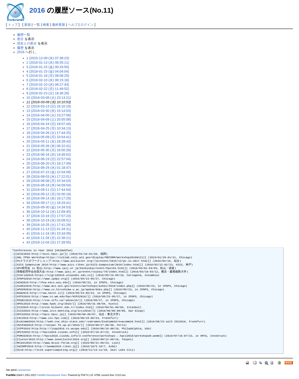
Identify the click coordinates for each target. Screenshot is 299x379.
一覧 (36, 24)
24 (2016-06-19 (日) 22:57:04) (48, 159)
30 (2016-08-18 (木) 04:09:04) (48, 185)
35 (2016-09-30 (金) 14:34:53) (48, 207)
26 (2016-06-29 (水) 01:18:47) (48, 167)
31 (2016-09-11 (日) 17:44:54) (48, 189)
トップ (13, 24)
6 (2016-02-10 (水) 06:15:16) (47, 80)
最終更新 (58, 24)
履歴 (20, 48)
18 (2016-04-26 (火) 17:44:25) (48, 133)
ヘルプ (73, 24)
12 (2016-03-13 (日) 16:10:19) (48, 106)
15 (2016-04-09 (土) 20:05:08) (48, 119)
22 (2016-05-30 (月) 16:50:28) (48, 150)
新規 (27, 24)
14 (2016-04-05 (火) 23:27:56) (48, 115)
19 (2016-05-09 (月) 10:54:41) (48, 137)
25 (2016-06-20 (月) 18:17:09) (48, 163)
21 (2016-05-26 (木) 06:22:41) (48, 146)
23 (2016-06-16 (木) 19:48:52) (48, 154)
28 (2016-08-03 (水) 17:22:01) (48, 176)
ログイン (86, 24)
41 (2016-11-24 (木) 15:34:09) (48, 233)
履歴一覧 (23, 35)
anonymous (24, 370)
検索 (46, 24)
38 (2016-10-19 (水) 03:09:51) (48, 220)
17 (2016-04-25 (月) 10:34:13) (48, 128)
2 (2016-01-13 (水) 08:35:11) (47, 62)
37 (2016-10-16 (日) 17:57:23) (48, 216)
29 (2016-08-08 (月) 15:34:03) (48, 181)
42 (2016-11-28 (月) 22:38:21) (48, 238)
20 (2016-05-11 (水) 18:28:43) (48, 141)
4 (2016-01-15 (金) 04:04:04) (47, 71)
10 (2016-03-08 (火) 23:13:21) (48, 97)
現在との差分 (27, 43)
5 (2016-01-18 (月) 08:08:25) (47, 75)
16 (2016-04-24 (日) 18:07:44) (48, 124)
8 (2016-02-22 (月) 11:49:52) (47, 89)
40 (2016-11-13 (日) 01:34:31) (48, 229)
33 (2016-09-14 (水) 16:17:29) (48, 198)
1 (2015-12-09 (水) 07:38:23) (47, 58)
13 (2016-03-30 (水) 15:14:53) (48, 111)
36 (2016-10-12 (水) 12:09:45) (48, 211)
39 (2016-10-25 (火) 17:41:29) (48, 225)
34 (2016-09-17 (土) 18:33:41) (48, 203)
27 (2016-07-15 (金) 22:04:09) (48, 172)
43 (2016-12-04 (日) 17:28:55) (48, 242)
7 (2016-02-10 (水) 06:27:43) (47, 84)
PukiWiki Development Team (52, 375)
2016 (37, 10)
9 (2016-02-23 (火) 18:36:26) (47, 93)
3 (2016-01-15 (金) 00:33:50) (47, 67)
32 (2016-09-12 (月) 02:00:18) (48, 194)
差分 (20, 39)
